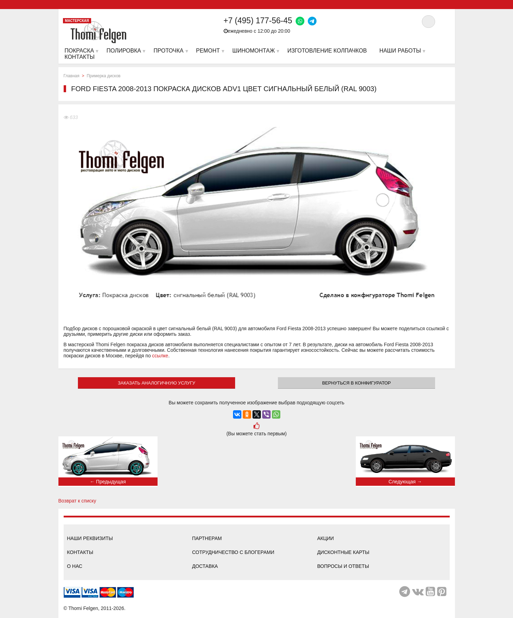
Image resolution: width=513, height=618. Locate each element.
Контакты (80, 552)
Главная (72, 75)
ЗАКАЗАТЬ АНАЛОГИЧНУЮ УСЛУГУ (156, 383)
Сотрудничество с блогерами (233, 552)
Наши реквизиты (90, 538)
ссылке (160, 355)
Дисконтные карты (343, 552)
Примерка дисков (103, 75)
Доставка (205, 566)
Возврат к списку (77, 501)
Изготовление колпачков (327, 51)
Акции (325, 538)
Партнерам (207, 538)
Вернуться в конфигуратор (356, 383)
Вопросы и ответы (343, 566)
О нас (74, 566)
